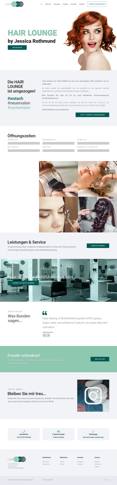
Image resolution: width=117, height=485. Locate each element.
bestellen (100, 359)
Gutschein (74, 4)
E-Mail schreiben (58, 437)
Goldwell (97, 466)
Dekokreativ (98, 464)
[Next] (48, 335)
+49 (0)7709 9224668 (24, 437)
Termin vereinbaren (97, 4)
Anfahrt (62, 461)
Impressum (46, 461)
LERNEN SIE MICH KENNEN (23, 283)
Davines (97, 461)
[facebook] (105, 480)
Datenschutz (46, 464)
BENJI (51, 480)
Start (41, 4)
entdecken (17, 47)
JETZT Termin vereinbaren (92, 115)
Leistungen (57, 4)
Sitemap (62, 464)
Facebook (80, 464)
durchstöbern (98, 246)
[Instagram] (108, 480)
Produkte (65, 4)
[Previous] (44, 335)
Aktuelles (81, 4)
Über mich (48, 4)
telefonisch (100, 102)
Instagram (80, 461)
